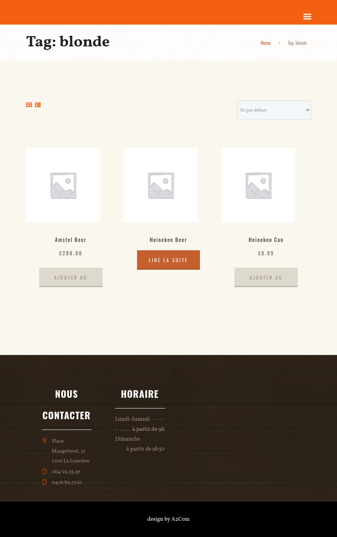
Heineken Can (266, 240)
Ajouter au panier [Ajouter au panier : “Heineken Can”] (266, 280)
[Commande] (274, 110)
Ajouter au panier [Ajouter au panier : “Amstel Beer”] (71, 280)
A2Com (180, 519)
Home (265, 42)
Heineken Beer (168, 240)
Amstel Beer (70, 240)
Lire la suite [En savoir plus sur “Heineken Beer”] (168, 260)
